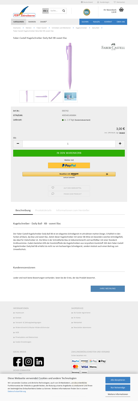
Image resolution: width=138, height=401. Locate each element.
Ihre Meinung (108, 288)
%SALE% (96, 22)
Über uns (121, 22)
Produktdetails (43, 210)
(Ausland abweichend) (82, 120)
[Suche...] (45, 11)
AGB (17, 333)
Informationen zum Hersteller (72, 210)
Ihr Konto (77, 318)
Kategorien (18, 22)
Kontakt (108, 22)
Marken (32, 22)
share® (43, 22)
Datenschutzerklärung (17, 391)
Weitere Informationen (118, 394)
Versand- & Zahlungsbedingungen (28, 323)
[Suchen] (64, 11)
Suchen (85, 22)
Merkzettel (119, 2)
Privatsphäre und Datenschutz (27, 337)
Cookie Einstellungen (23, 342)
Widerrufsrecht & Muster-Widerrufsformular (32, 328)
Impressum (20, 313)
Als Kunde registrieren (82, 313)
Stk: (14, 138)
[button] (87, 2)
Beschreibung (23, 210)
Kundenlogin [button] (103, 2)
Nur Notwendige (118, 388)
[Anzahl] (69, 143)
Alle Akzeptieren (118, 380)
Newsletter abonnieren (82, 328)
